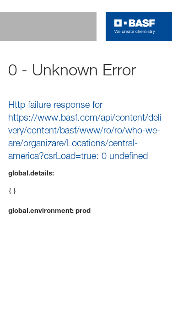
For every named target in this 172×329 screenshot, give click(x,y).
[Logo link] (134, 26)
